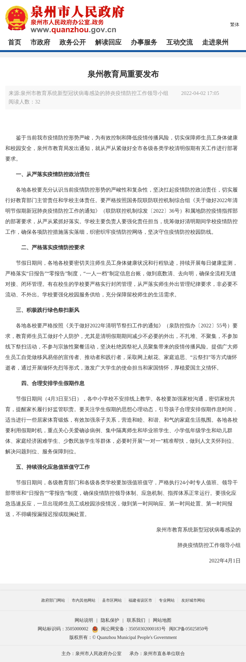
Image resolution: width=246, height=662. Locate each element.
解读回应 (108, 42)
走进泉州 (215, 42)
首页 (14, 42)
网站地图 (162, 620)
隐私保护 (110, 620)
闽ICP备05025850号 (189, 628)
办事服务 (144, 42)
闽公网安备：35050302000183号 (129, 628)
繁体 (234, 24)
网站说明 (84, 620)
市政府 (40, 42)
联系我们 (136, 620)
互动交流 (179, 42)
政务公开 (72, 42)
